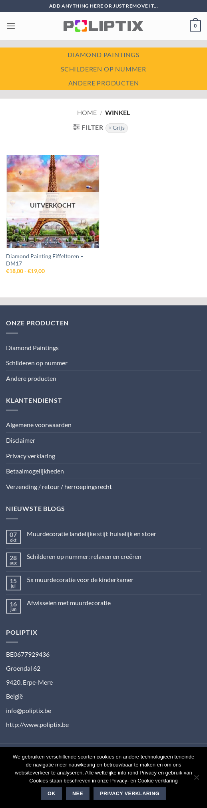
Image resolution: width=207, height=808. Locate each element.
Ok (52, 793)
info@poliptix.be (28, 710)
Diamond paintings (103, 54)
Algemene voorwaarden (39, 424)
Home (87, 112)
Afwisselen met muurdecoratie (69, 602)
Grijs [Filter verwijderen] (119, 128)
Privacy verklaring (30, 455)
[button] (11, 26)
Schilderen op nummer (103, 69)
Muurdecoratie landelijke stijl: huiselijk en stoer (91, 533)
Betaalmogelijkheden (35, 471)
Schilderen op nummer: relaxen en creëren (84, 556)
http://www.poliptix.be (37, 724)
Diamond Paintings (32, 347)
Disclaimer (20, 440)
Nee (77, 793)
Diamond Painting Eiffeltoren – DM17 (45, 260)
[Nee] (196, 779)
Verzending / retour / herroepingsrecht (59, 486)
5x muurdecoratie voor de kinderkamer (80, 579)
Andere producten (103, 83)
